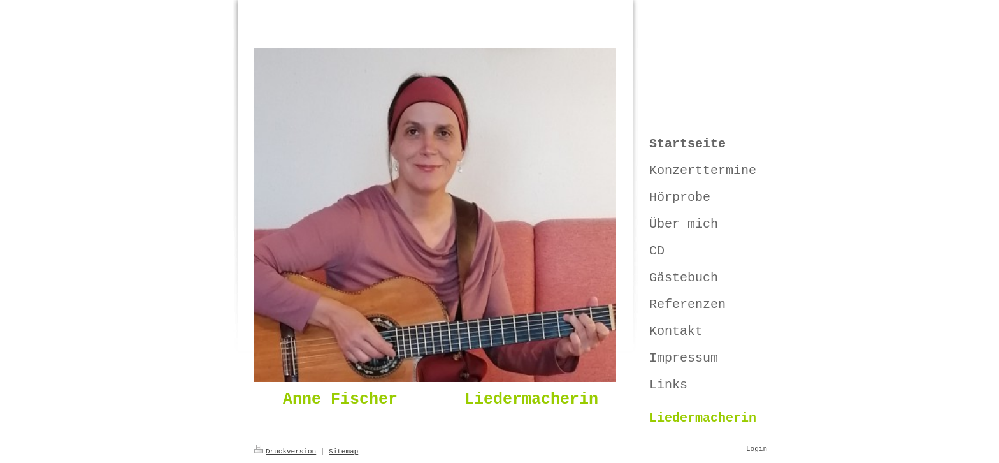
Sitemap (343, 451)
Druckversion (285, 451)
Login (756, 449)
